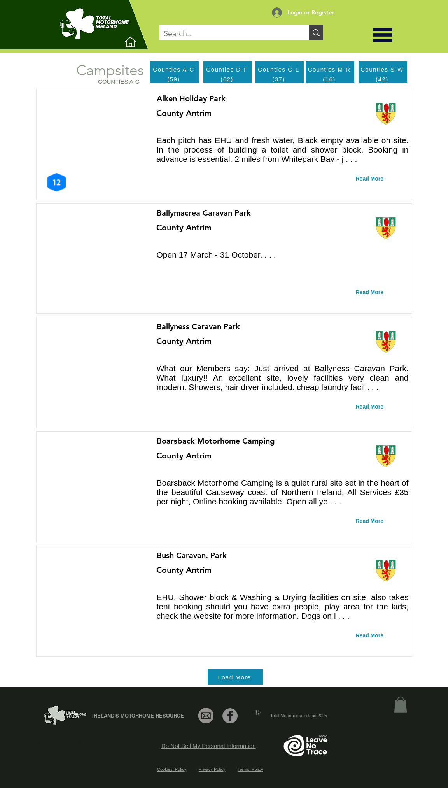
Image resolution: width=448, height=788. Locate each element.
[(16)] (330, 79)
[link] (400, 705)
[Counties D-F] (227, 69)
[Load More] (235, 677)
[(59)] (174, 79)
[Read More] (375, 179)
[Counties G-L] (279, 69)
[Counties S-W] (383, 69)
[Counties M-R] (330, 69)
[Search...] (228, 33)
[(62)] (227, 79)
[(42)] (383, 79)
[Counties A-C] (174, 69)
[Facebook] (230, 715)
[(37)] (279, 79)
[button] (382, 35)
